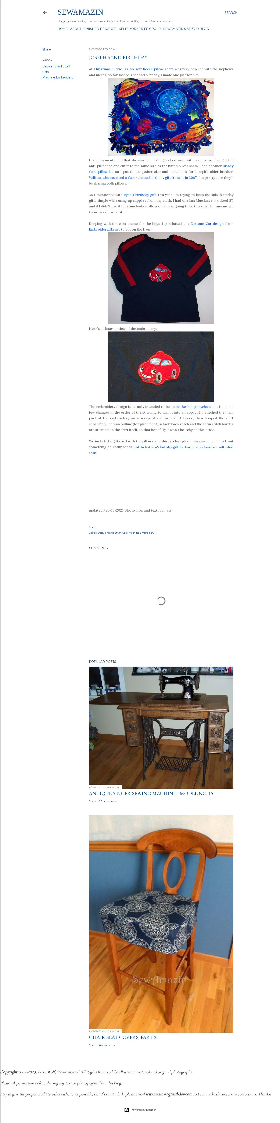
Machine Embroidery (57, 77)
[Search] (231, 13)
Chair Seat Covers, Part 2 (123, 1037)
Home (63, 29)
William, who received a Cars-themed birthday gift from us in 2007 (143, 177)
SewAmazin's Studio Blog (186, 29)
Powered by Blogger (140, 1109)
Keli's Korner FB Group (140, 29)
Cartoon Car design (207, 223)
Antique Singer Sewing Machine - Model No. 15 (151, 793)
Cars (45, 72)
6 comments (107, 1045)
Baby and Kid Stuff (56, 66)
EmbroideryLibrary (104, 229)
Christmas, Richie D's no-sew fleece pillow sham (133, 69)
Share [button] (46, 49)
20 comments (107, 801)
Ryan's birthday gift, (140, 195)
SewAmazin (80, 12)
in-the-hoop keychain (193, 406)
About (75, 29)
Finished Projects (99, 29)
